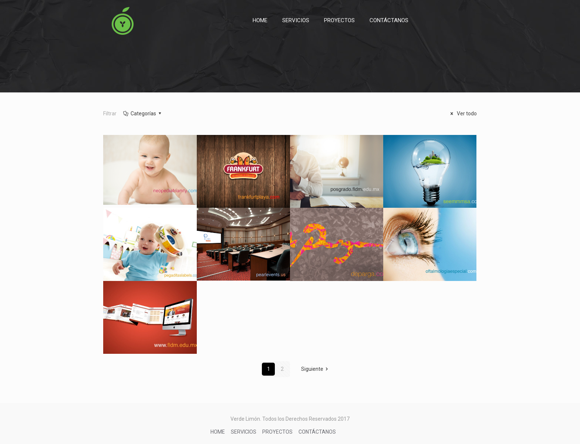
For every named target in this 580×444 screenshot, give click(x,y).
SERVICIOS (243, 432)
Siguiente (316, 369)
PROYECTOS (277, 432)
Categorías (142, 113)
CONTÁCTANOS (317, 432)
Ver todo (462, 113)
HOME (217, 432)
